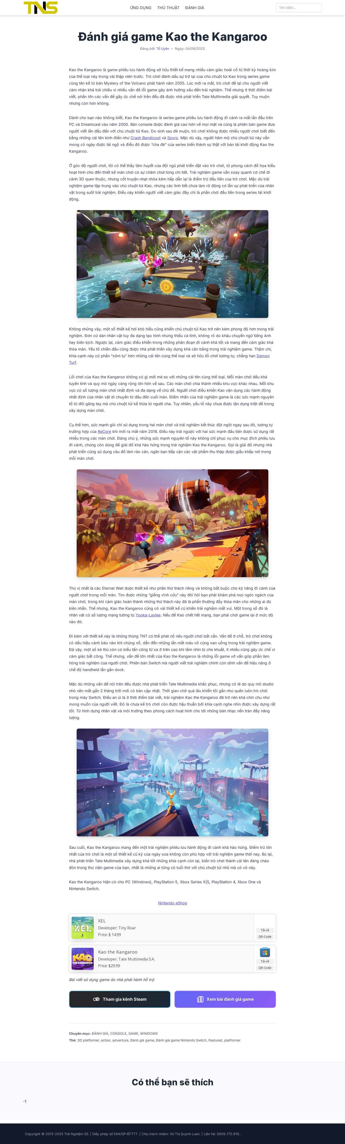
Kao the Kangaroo (118, 952)
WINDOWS (149, 1033)
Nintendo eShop (172, 903)
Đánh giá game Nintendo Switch (181, 1040)
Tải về (265, 930)
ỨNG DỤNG (140, 7)
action (105, 1040)
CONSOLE (118, 1033)
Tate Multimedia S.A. (136, 959)
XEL (102, 921)
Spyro (172, 137)
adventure (120, 1040)
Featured (215, 1040)
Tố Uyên (162, 48)
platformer (232, 1040)
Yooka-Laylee (148, 615)
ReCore (104, 431)
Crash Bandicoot (146, 137)
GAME (133, 1033)
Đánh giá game (142, 1040)
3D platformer (88, 1040)
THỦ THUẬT (168, 7)
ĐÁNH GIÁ (194, 7)
